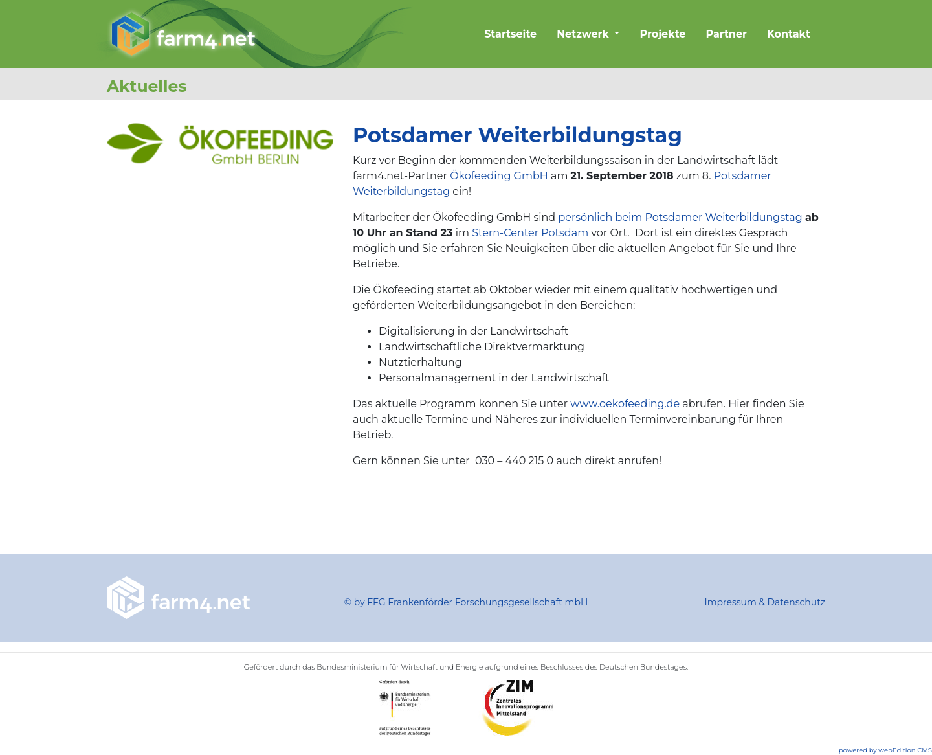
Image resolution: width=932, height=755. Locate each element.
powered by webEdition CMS (885, 750)
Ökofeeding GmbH (499, 176)
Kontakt (788, 34)
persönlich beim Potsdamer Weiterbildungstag (680, 217)
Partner (726, 34)
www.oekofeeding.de (625, 404)
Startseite (510, 34)
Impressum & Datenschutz (764, 602)
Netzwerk (584, 34)
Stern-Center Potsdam (530, 233)
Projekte (662, 34)
